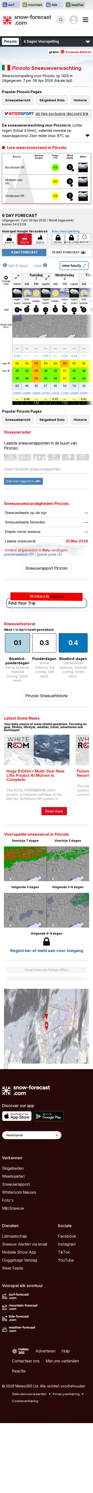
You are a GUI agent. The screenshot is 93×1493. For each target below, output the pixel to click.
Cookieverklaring (25, 1401)
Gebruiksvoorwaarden (29, 1394)
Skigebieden (13, 1168)
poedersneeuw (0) (19, 554)
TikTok (64, 1252)
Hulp (66, 1350)
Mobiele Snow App (19, 1252)
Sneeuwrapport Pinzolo (46, 568)
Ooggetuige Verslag (19, 1260)
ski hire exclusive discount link (47, 113)
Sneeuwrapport (16, 1184)
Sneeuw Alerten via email (24, 1244)
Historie (80, 100)
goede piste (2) (49, 554)
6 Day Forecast (24, 252)
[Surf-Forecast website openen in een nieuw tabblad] (11, 5)
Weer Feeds (12, 1268)
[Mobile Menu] (85, 19)
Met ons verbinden (62, 1360)
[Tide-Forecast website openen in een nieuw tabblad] (54, 5)
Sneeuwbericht (18, 100)
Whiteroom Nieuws (19, 1192)
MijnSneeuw (13, 1208)
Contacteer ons (26, 1360)
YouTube (66, 1260)
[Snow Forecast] (27, 20)
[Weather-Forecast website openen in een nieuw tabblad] (75, 5)
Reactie (19, 1370)
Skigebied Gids (52, 100)
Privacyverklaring (66, 1394)
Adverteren (45, 1350)
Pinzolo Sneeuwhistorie (46, 695)
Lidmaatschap (14, 1236)
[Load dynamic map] (6, 1066)
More (6, 327)
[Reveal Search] (60, 19)
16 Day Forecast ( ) (69, 252)
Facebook (67, 1236)
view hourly (74, 266)
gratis (70, 52)
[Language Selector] (32, 1135)
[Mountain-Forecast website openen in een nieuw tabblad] (32, 5)
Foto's (8, 1200)
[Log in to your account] (73, 19)
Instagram (67, 1244)
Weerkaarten (13, 1176)
